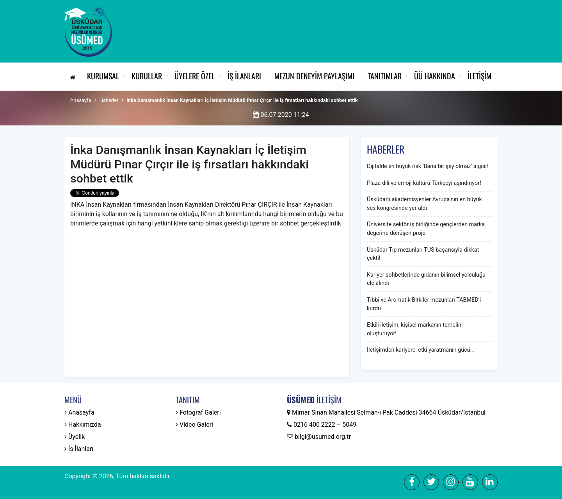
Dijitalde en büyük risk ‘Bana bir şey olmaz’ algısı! (427, 166)
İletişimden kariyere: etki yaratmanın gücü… (420, 350)
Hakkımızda (82, 424)
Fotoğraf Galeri (198, 412)
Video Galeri (194, 424)
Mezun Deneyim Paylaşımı (314, 76)
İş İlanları (244, 76)
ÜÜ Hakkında (434, 76)
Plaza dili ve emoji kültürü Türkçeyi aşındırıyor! (424, 183)
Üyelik (74, 436)
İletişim (479, 76)
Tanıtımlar (385, 76)
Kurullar (147, 76)
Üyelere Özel (194, 76)
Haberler (109, 100)
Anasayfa (80, 100)
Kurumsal (103, 76)
